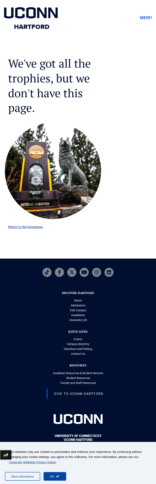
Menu (146, 18)
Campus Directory (78, 344)
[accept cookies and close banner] (54, 476)
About (78, 300)
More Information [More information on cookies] (22, 476)
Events (78, 339)
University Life (78, 320)
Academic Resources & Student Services (78, 373)
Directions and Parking (78, 349)
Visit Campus (78, 310)
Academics (78, 315)
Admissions (78, 305)
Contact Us (78, 353)
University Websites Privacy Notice (32, 462)
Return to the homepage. (25, 227)
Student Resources (78, 378)
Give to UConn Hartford (79, 394)
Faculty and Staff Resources (78, 383)
